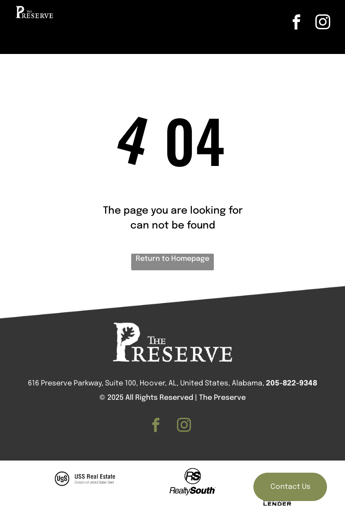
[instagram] (323, 23)
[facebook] (296, 23)
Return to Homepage (172, 259)
